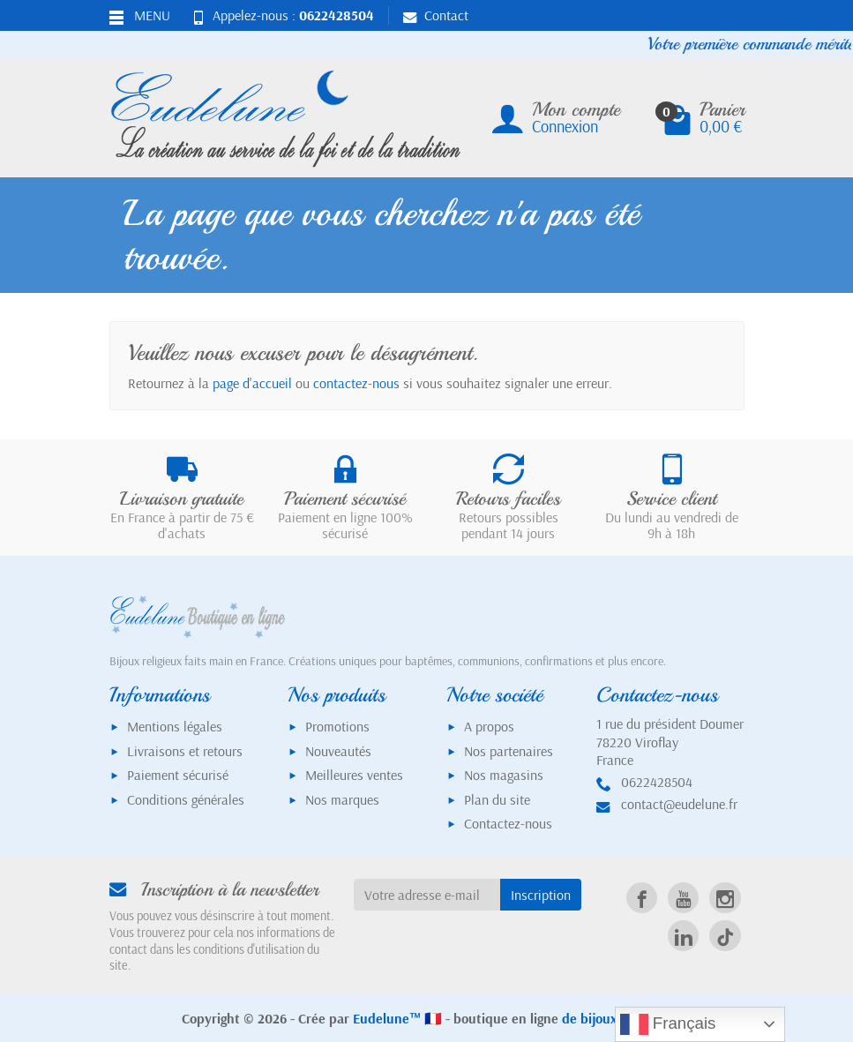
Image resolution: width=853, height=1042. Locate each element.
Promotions (337, 726)
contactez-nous (356, 383)
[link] (641, 897)
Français (668, 1024)
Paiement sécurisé (177, 774)
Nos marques (342, 799)
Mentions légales (174, 726)
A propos (489, 726)
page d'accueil (252, 383)
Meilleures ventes (354, 774)
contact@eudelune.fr (679, 804)
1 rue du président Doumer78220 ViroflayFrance (670, 742)
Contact (435, 15)
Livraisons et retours (185, 751)
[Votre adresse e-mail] (427, 895)
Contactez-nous (508, 823)
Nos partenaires (508, 751)
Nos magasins (503, 774)
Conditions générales (185, 799)
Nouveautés (338, 751)
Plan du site (497, 799)
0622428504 (336, 15)
